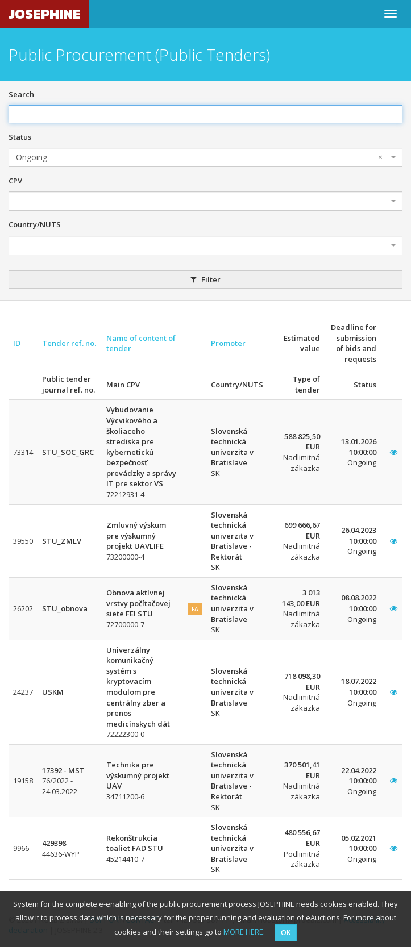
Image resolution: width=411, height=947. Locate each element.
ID (16, 343)
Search (21, 94)
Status (20, 137)
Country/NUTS (35, 224)
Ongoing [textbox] (199, 157)
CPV (15, 181)
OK (285, 932)
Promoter (228, 343)
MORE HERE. (244, 932)
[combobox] (205, 157)
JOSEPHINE (45, 14)
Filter (205, 279)
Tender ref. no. (69, 343)
